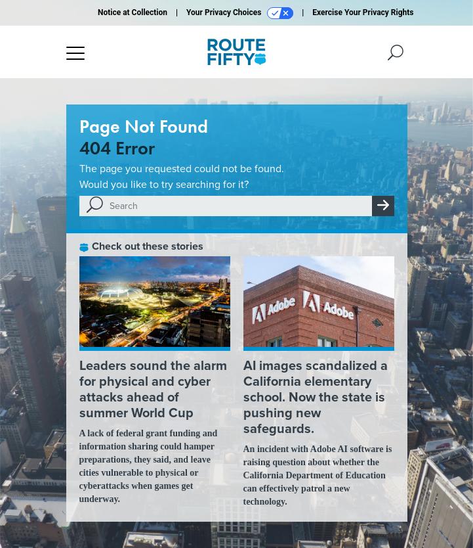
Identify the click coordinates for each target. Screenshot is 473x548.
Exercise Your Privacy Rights (362, 12)
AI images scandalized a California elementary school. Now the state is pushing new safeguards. (315, 396)
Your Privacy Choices (239, 13)
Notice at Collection (132, 12)
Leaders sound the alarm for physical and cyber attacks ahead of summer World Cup (153, 388)
